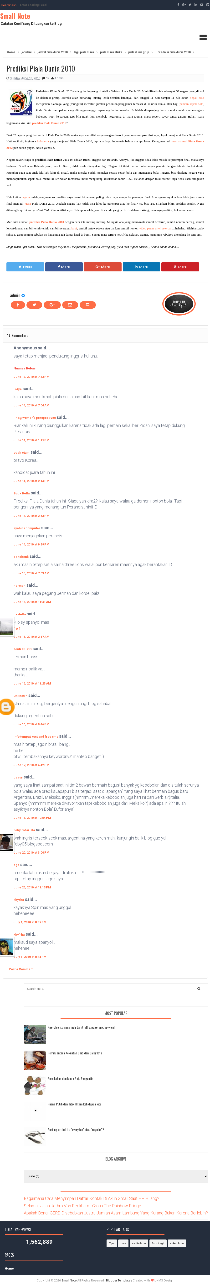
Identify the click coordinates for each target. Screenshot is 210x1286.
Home (9, 1268)
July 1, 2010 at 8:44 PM (30, 957)
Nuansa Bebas (25, 368)
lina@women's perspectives (35, 418)
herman (20, 585)
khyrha (19, 900)
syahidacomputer (27, 528)
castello (20, 614)
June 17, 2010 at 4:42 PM (31, 765)
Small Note (15, 16)
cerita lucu (139, 1243)
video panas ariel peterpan (155, 228)
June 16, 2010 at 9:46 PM (31, 724)
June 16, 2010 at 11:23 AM (32, 683)
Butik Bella (22, 493)
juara (28, 203)
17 (48, 78)
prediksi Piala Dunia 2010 (49, 123)
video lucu (177, 1243)
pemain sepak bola (191, 104)
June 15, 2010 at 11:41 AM (32, 602)
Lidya (18, 389)
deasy (18, 777)
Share (64, 267)
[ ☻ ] (17, 628)
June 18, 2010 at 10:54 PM (32, 817)
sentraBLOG (23, 649)
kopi (74, 228)
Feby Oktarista (24, 830)
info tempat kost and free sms (36, 736)
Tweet (25, 267)
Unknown (20, 696)
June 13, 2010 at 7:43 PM (31, 377)
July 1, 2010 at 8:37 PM (30, 922)
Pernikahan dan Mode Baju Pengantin (70, 1078)
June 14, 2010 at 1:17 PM (31, 440)
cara (123, 1243)
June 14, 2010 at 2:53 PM (31, 516)
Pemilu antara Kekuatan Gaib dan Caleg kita (75, 1052)
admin (15, 295)
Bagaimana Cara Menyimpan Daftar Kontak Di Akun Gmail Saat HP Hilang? (91, 1198)
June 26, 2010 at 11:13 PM (32, 887)
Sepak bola (197, 97)
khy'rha (19, 934)
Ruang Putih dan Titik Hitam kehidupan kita (74, 1103)
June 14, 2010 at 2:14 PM (31, 481)
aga (16, 865)
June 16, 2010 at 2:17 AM (31, 636)
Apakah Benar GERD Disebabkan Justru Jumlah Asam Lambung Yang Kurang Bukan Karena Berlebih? (116, 1212)
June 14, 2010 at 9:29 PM (31, 544)
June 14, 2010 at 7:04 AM (31, 405)
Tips (112, 1243)
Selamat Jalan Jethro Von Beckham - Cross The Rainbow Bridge (82, 1205)
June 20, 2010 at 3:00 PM (31, 852)
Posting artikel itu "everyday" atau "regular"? (76, 1129)
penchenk (21, 557)
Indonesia (43, 141)
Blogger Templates (119, 1280)
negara (25, 197)
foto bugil (158, 1243)
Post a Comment (21, 969)
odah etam (22, 452)
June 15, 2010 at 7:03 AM (31, 573)
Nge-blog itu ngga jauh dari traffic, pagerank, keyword (81, 1027)
